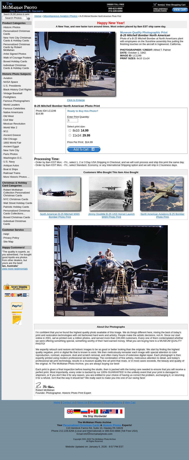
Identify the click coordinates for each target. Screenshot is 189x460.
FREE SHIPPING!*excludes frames (160, 10)
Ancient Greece (12, 135)
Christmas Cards (15, 199)
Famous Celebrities (14, 108)
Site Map (8, 241)
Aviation (7, 78)
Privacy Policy (11, 237)
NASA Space (10, 81)
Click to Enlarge (76, 100)
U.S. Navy (9, 161)
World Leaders (11, 104)
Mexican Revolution (14, 123)
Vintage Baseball (12, 93)
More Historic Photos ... (16, 176)
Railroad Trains (11, 173)
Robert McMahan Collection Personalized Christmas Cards (16, 192)
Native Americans (13, 112)
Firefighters (9, 97)
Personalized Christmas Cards (81, 425)
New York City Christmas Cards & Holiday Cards (17, 39)
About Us (82, 402)
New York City (11, 150)
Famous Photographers (16, 100)
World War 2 (10, 127)
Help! (6, 234)
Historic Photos (11, 27)
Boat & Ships (10, 169)
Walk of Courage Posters (17, 57)
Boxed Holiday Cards (15, 61)
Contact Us (68, 402)
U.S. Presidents (12, 85)
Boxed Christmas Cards (16, 217)
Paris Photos (10, 154)
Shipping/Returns (112, 402)
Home (37, 16)
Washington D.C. (12, 157)
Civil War (8, 119)
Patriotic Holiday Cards (16, 206)
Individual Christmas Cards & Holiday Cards (16, 66)
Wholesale (95, 402)
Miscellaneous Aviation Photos (60, 16)
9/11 (5, 131)
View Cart (129, 402)
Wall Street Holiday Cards (17, 203)
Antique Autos (11, 165)
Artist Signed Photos (14, 53)
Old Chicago (10, 138)
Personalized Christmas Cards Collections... (16, 212)
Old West (8, 116)
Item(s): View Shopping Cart (169, 5)
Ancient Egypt (11, 146)
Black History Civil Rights (17, 89)
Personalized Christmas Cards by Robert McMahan (16, 47)
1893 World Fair (12, 142)
